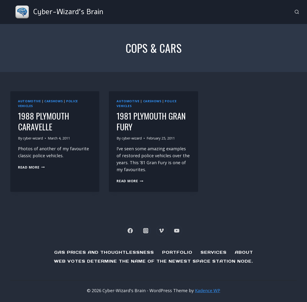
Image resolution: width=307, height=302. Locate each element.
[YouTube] (177, 230)
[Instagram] (146, 230)
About (244, 252)
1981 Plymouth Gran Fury (144, 121)
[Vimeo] (161, 230)
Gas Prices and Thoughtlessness (104, 252)
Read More (31, 167)
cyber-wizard (33, 138)
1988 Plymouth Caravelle (46, 121)
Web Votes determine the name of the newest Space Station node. (153, 261)
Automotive (29, 101)
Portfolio (177, 252)
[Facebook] (130, 230)
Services (214, 252)
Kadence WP (207, 290)
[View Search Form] (296, 12)
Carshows (53, 101)
